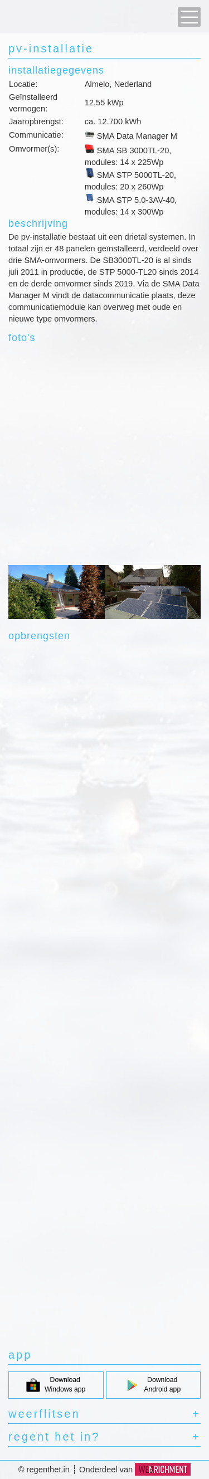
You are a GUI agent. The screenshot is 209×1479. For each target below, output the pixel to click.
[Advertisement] (104, 453)
